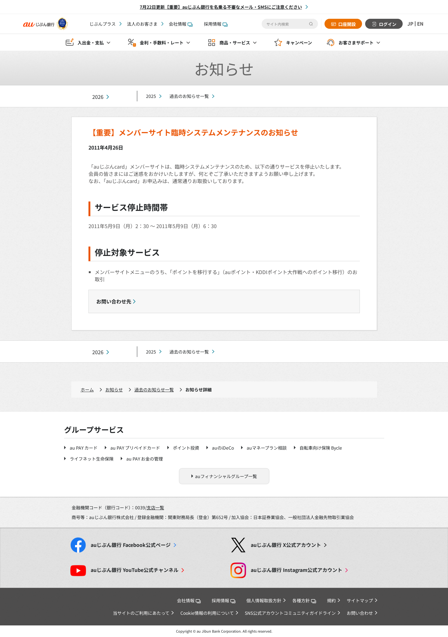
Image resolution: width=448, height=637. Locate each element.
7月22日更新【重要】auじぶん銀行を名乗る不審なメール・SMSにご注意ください (221, 7)
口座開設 (346, 24)
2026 (97, 96)
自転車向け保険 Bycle (321, 448)
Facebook (131, 544)
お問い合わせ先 (113, 301)
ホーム (87, 389)
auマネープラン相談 (267, 448)
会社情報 (181, 24)
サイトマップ (360, 600)
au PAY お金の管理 (144, 459)
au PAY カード (84, 448)
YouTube (135, 569)
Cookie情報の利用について (207, 613)
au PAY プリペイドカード (135, 448)
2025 (151, 96)
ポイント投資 (186, 448)
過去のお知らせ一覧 (189, 96)
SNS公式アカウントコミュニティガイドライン (290, 613)
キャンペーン (299, 42)
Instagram (296, 569)
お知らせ (114, 389)
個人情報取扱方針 (263, 600)
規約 (331, 600)
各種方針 (304, 600)
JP (410, 24)
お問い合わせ (360, 613)
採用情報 (216, 24)
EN (420, 24)
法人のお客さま (142, 24)
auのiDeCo (223, 448)
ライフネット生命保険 (91, 459)
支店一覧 (155, 507)
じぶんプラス (102, 24)
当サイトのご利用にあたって (141, 613)
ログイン (387, 24)
